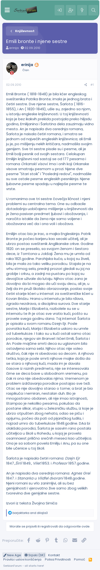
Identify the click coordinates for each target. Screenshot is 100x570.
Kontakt (54, 555)
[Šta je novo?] (82, 10)
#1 (92, 85)
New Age (12, 555)
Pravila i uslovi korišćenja (22, 559)
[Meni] (7, 10)
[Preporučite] (86, 85)
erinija (14, 48)
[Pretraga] (93, 10)
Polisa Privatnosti (58, 559)
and (30, 513)
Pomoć (79, 559)
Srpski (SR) (35, 555)
